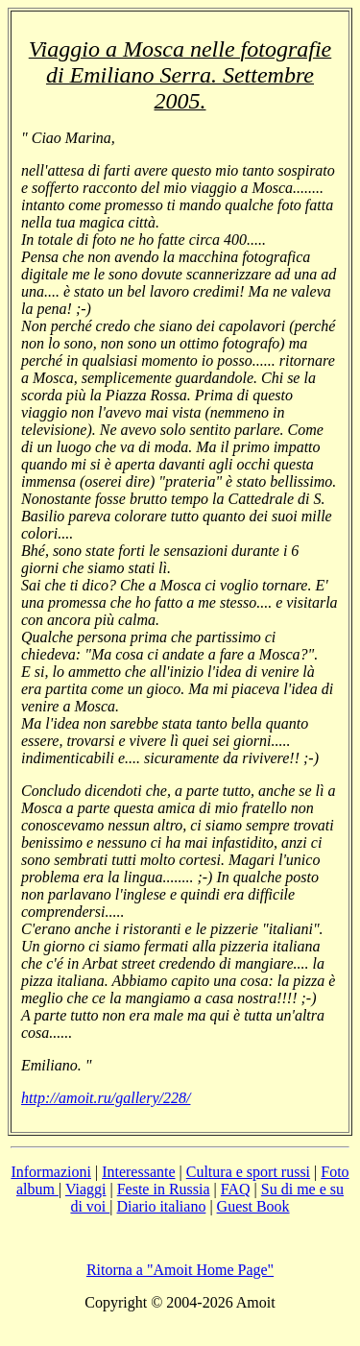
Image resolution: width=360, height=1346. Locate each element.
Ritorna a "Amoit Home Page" (180, 1270)
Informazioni (51, 1172)
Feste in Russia (163, 1189)
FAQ (236, 1189)
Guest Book (253, 1206)
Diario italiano (161, 1206)
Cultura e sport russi (248, 1172)
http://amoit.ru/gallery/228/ (105, 1098)
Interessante (138, 1172)
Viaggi (86, 1189)
